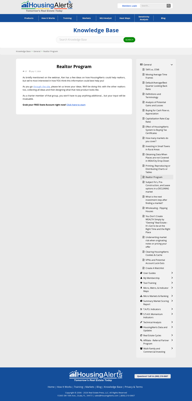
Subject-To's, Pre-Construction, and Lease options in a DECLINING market (158, 187)
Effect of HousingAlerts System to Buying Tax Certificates (157, 130)
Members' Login (129, 5)
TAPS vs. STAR (152, 69)
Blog (99, 386)
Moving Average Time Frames (156, 76)
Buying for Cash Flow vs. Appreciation (158, 112)
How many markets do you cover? (157, 140)
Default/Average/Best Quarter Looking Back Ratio (156, 86)
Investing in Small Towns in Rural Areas (158, 148)
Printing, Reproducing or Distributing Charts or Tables (158, 169)
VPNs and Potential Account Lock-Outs (155, 262)
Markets (89, 386)
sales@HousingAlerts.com (106, 395)
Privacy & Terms (134, 386)
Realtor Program (50, 51)
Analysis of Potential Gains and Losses (156, 104)
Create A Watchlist (155, 268)
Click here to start (76, 104)
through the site (41, 86)
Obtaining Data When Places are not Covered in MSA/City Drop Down (157, 157)
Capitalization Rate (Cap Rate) (157, 120)
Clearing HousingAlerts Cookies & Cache (157, 253)
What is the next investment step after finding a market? (156, 200)
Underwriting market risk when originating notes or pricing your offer (156, 242)
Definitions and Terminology (153, 96)
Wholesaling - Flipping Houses (156, 210)
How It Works (64, 386)
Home (51, 386)
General (37, 51)
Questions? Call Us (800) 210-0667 (152, 376)
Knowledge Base (23, 51)
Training (78, 386)
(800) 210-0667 (128, 395)
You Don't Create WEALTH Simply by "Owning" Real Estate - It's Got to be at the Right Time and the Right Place (158, 224)
